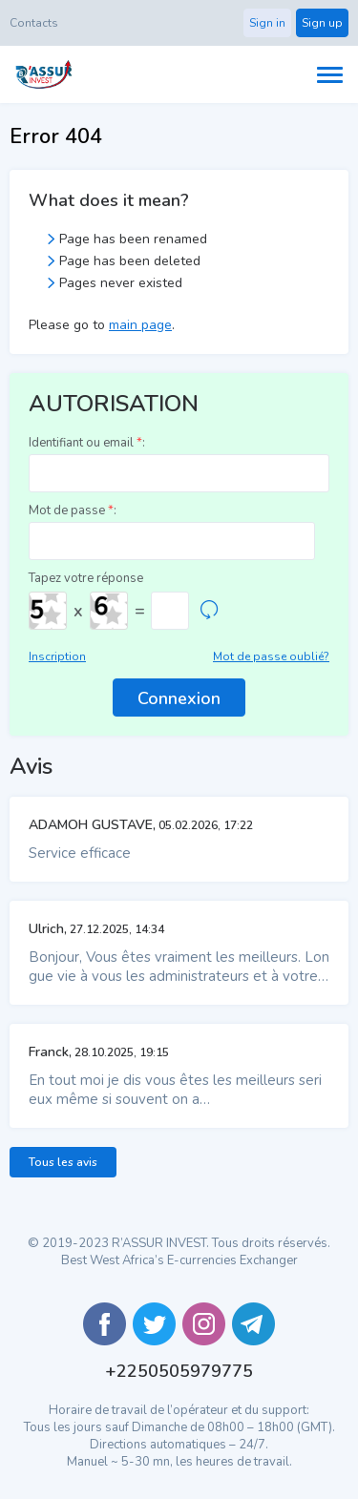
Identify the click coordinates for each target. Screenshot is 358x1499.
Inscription (57, 656)
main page (140, 325)
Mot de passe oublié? (271, 656)
